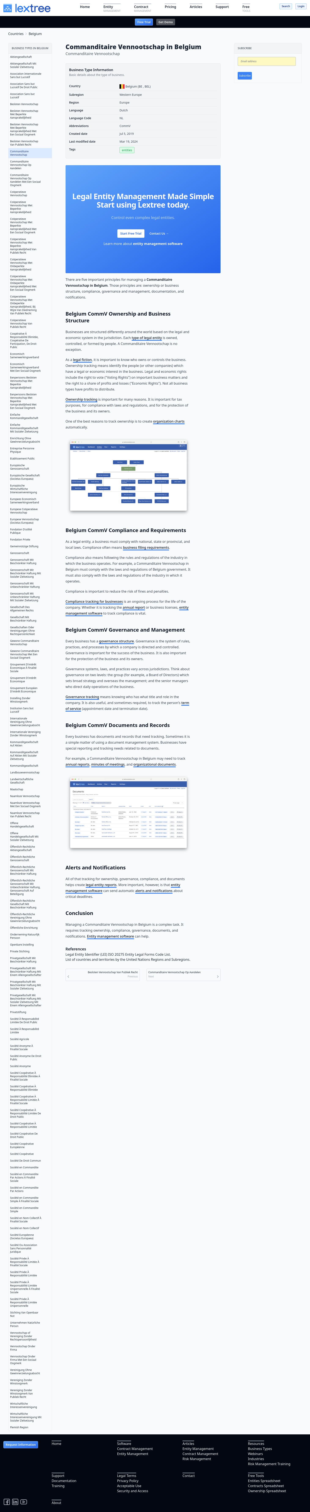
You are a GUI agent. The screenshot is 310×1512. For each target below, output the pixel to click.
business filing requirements (146, 547)
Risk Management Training (269, 1464)
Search (286, 6)
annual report (134, 607)
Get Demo (165, 22)
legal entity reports (101, 884)
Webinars (255, 1453)
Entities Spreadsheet (264, 1480)
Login (301, 6)
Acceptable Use (129, 1486)
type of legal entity (147, 337)
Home (56, 1443)
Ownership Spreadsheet (267, 1491)
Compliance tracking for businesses (94, 601)
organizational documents (154, 764)
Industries (256, 1459)
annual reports (77, 764)
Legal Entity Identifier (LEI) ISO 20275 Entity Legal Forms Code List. (118, 954)
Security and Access (132, 1491)
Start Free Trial (130, 233)
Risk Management (196, 1459)
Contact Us (159, 233)
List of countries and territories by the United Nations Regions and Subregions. (128, 959)
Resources (256, 1443)
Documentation (64, 1480)
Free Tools (256, 1475)
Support (58, 1475)
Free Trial (144, 22)
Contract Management (135, 1448)
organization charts (169, 421)
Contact (188, 1475)
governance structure (116, 641)
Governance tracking (82, 697)
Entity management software (110, 936)
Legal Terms (126, 1475)
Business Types (260, 1448)
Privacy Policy (128, 1480)
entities (127, 150)
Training (58, 1486)
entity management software (157, 243)
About (56, 1502)
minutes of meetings (108, 764)
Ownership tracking (81, 399)
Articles (188, 1443)
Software (124, 1443)
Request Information (21, 1445)
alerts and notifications (154, 890)
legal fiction (82, 359)
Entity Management (132, 1453)
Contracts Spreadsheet (266, 1486)
